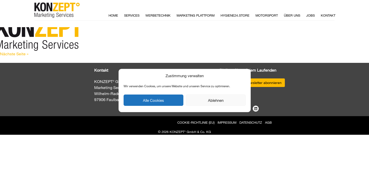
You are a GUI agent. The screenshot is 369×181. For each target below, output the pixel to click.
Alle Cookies (153, 100)
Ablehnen (216, 100)
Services (131, 15)
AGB (268, 122)
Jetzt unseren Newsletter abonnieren (252, 82)
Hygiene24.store (235, 15)
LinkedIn (256, 109)
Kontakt (328, 15)
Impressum (227, 122)
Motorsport (266, 15)
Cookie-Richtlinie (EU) (196, 122)
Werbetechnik (158, 15)
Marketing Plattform (196, 15)
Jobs (310, 15)
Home (113, 15)
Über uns (292, 15)
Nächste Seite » (14, 53)
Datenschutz (250, 122)
